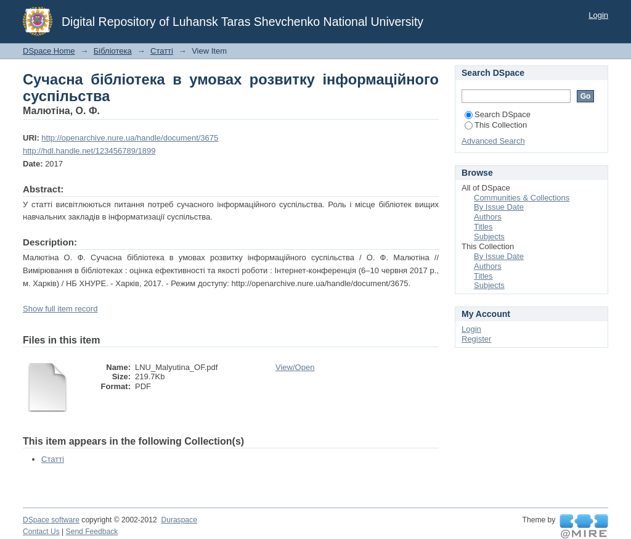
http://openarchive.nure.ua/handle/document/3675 (129, 137)
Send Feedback (92, 531)
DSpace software (51, 520)
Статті (161, 51)
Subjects (489, 236)
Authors (488, 216)
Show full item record (60, 308)
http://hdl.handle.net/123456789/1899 (89, 150)
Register (476, 339)
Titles (483, 226)
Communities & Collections (521, 197)
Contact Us (41, 531)
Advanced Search (493, 141)
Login (598, 15)
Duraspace (179, 520)
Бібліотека (113, 51)
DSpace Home (49, 51)
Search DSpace (498, 114)
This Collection (496, 125)
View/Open (294, 367)
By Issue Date (499, 207)
